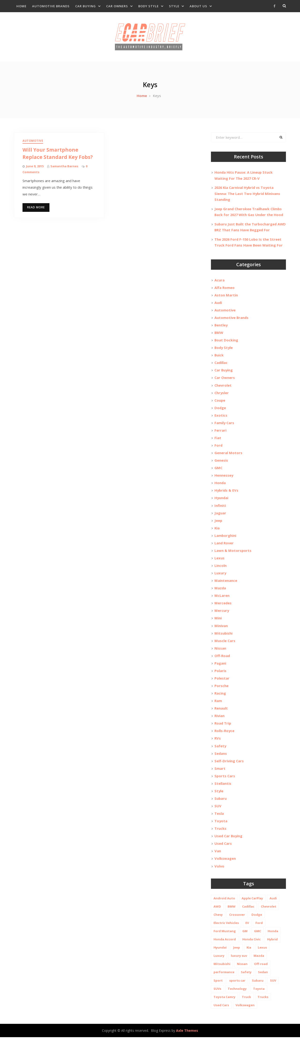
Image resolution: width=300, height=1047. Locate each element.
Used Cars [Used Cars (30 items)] (221, 1015)
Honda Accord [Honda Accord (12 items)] (225, 949)
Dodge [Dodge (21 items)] (256, 924)
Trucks (220, 837)
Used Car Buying (228, 845)
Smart (219, 776)
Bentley (221, 327)
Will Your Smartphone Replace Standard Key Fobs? (58, 155)
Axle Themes (187, 1040)
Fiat (217, 441)
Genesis (221, 464)
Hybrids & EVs (226, 494)
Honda (220, 487)
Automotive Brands (51, 6)
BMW (219, 335)
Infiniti (220, 510)
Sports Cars (225, 784)
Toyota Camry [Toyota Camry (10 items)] (224, 1006)
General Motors (228, 456)
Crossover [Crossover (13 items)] (237, 924)
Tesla (219, 822)
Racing (220, 700)
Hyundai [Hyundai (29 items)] (220, 957)
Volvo (219, 875)
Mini (218, 624)
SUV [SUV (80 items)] (273, 990)
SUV (217, 814)
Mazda (220, 593)
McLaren (221, 601)
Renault (221, 715)
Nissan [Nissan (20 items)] (242, 973)
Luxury (220, 578)
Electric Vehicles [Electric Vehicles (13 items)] (226, 932)
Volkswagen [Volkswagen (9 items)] (245, 1015)
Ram (218, 708)
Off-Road (222, 662)
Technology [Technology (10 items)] (237, 998)
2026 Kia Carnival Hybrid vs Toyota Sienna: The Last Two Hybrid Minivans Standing (247, 195)
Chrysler (221, 395)
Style (174, 6)
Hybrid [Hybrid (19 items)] (272, 949)
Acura (219, 281)
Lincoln (220, 570)
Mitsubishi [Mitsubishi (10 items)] (222, 973)
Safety (220, 753)
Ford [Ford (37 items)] (259, 932)
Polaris (220, 677)
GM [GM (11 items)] (245, 941)
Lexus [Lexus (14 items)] (262, 957)
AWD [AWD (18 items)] (217, 916)
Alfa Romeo (224, 289)
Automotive (32, 142)
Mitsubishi (223, 639)
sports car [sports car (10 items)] (237, 990)
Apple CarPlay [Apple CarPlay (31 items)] (252, 908)
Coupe (220, 403)
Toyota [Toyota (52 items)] (259, 998)
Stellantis (222, 791)
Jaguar (220, 517)
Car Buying (85, 6)
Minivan (221, 631)
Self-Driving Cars (229, 769)
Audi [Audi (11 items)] (273, 908)
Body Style (148, 6)
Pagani (220, 670)
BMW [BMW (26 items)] (232, 916)
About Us (198, 6)
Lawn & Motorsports (233, 555)
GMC (218, 472)
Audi (218, 304)
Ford (218, 449)
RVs (217, 746)
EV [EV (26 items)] (247, 932)
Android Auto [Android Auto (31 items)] (224, 908)
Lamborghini (225, 540)
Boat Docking (226, 342)
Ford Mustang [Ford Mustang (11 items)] (225, 941)
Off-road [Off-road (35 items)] (261, 973)
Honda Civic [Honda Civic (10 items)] (251, 949)
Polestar (221, 685)
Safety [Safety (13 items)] (246, 982)
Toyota (221, 829)
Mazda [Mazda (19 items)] (259, 965)
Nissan (220, 654)
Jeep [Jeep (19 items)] (236, 957)
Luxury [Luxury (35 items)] (219, 965)
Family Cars (224, 426)
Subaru (220, 807)
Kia (217, 533)
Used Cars (223, 852)
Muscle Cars (225, 647)
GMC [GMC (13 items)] (257, 941)
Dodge (220, 411)
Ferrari (220, 433)
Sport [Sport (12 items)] (218, 990)
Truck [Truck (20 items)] (246, 1006)
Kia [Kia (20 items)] (249, 957)
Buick (219, 357)
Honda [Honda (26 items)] (273, 941)
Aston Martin (226, 296)
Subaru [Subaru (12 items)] (257, 990)
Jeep (218, 525)
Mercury (221, 616)
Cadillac (221, 365)
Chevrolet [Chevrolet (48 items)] (268, 916)
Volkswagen (225, 868)
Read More (36, 209)
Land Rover (224, 548)
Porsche (221, 692)
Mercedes (223, 609)
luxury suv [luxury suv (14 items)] (239, 965)
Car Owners (117, 6)
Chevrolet (223, 388)
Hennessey (223, 479)
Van (217, 860)
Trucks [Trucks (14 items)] (263, 1006)
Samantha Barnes (64, 167)
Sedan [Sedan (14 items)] (263, 982)
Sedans (220, 761)
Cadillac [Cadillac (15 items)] (248, 916)
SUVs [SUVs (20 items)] (217, 998)
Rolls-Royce (224, 738)
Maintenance (225, 586)
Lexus (219, 563)
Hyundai (221, 502)
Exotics (220, 418)
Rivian (219, 723)
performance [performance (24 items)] (224, 982)
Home (21, 6)
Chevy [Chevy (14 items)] (218, 924)
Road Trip (223, 731)
